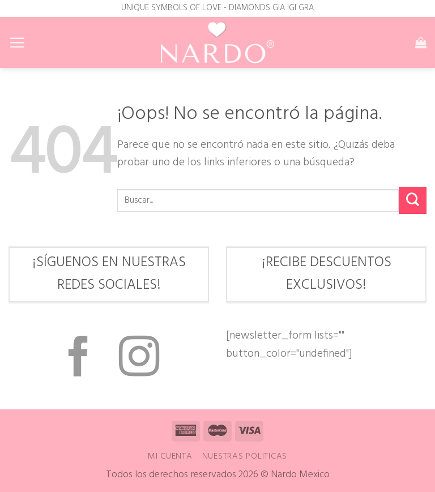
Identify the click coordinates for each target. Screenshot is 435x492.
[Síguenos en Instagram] (139, 359)
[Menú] (16, 42)
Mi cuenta (170, 456)
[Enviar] (413, 200)
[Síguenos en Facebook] (78, 359)
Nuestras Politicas (245, 456)
